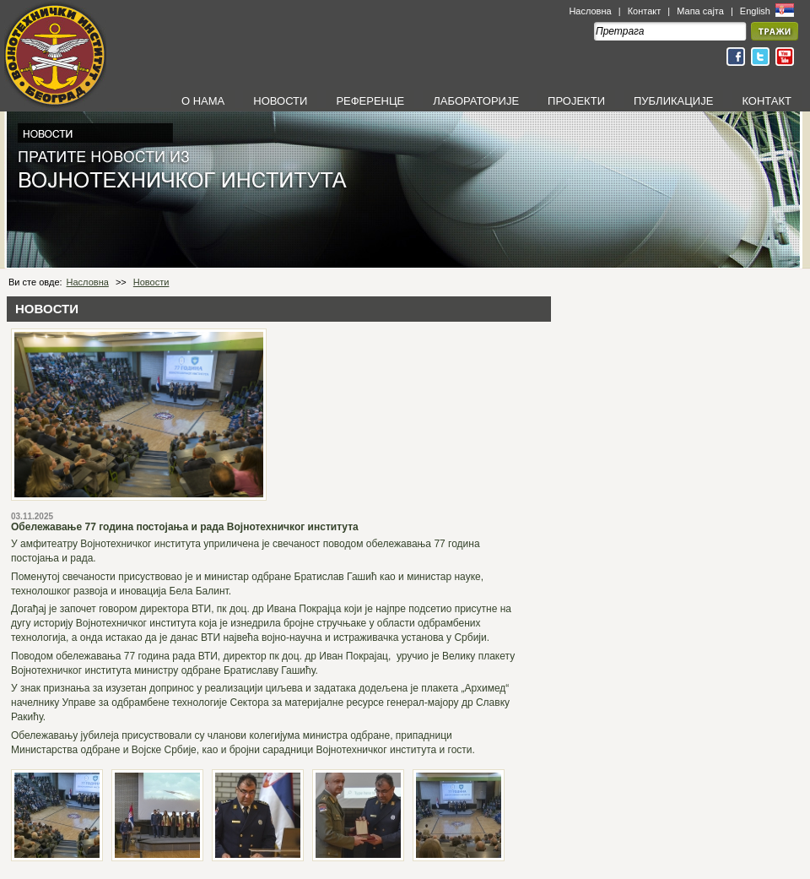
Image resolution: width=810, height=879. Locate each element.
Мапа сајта (700, 11)
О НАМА (202, 101)
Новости (151, 282)
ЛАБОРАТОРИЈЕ (476, 101)
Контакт (645, 11)
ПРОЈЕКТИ (576, 101)
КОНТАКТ (766, 101)
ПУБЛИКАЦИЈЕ (673, 101)
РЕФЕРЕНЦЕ (370, 101)
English (756, 11)
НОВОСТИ (280, 101)
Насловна (590, 11)
